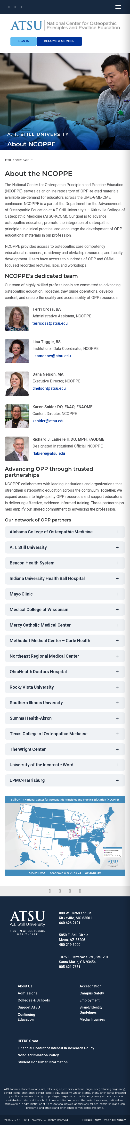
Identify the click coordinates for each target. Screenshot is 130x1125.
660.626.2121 (69, 923)
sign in (23, 41)
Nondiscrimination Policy (38, 1055)
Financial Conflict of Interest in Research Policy (56, 1048)
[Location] (9, 7)
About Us (25, 986)
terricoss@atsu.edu (50, 323)
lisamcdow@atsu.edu (51, 356)
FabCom (120, 1120)
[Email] (21, 7)
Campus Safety (92, 993)
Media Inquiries (92, 1019)
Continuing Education (26, 1017)
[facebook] (50, 891)
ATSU (8, 160)
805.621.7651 (69, 967)
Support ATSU (29, 1007)
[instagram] (70, 891)
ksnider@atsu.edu (48, 421)
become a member (59, 41)
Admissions (27, 993)
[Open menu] (118, 7)
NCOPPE (17, 160)
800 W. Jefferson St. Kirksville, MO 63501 (75, 915)
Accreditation (90, 986)
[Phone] (15, 7)
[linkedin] (60, 891)
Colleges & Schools (34, 1000)
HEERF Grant (28, 1041)
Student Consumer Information (43, 1062)
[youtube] (80, 891)
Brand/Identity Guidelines (91, 1009)
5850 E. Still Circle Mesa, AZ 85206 (73, 937)
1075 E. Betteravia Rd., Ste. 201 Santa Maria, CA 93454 (83, 959)
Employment (89, 1000)
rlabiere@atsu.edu (48, 453)
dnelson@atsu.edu (49, 388)
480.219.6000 (69, 945)
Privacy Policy (91, 1120)
